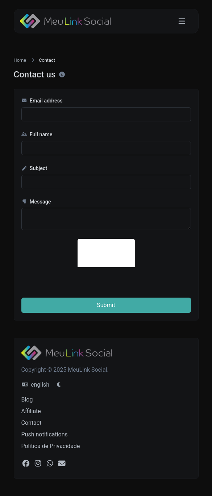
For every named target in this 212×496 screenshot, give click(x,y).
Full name (37, 135)
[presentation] (133, 253)
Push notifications (44, 434)
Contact (31, 422)
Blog (27, 399)
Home (20, 60)
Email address (42, 101)
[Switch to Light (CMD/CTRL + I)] (59, 385)
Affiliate (31, 411)
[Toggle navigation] (181, 21)
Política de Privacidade (50, 446)
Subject (34, 168)
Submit (106, 305)
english (36, 384)
